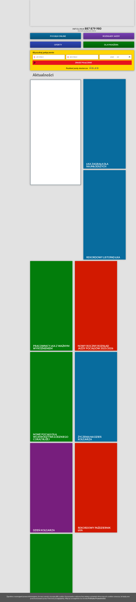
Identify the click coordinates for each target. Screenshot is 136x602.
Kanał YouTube (121, 29)
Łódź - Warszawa (12, 66)
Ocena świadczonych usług (11, 58)
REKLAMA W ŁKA (11, 71)
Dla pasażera (111, 44)
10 (95, 404)
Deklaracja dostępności (10, 90)
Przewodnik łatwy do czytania (52, 29)
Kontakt (7, 44)
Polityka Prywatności (97, 598)
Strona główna (14, 10)
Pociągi (58, 36)
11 (98, 404)
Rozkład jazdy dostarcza (82, 67)
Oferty (58, 44)
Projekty (7, 49)
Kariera (6, 33)
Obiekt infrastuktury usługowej (11, 80)
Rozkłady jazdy (111, 36)
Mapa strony (53, 463)
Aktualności (10, 28)
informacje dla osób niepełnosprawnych (43, 29)
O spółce (7, 38)
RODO (5, 96)
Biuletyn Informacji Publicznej (128, 29)
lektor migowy (47, 29)
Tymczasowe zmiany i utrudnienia (10, 105)
